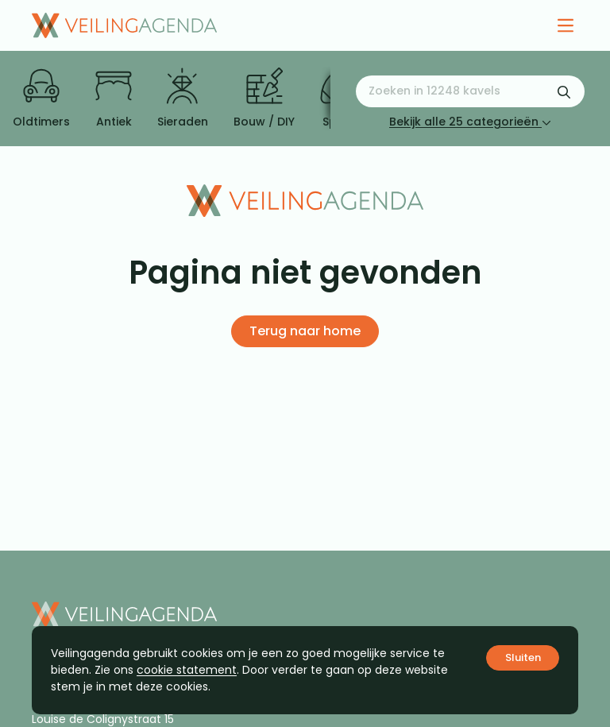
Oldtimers (41, 99)
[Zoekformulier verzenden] (564, 91)
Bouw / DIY (264, 99)
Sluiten (523, 657)
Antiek (113, 99)
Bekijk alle (470, 122)
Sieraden (182, 99)
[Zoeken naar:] (470, 91)
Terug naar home (305, 331)
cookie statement (187, 670)
